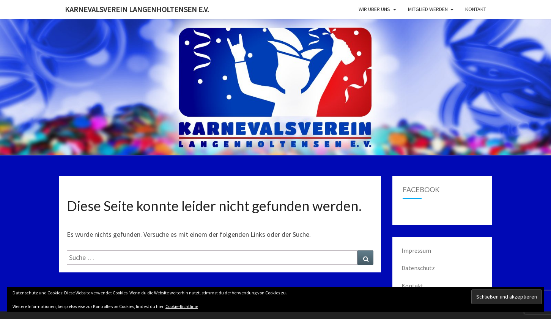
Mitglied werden (428, 9)
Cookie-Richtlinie (181, 306)
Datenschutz (418, 268)
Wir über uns (374, 9)
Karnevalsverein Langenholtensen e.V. (137, 9)
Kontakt (475, 9)
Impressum (416, 250)
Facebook (421, 189)
